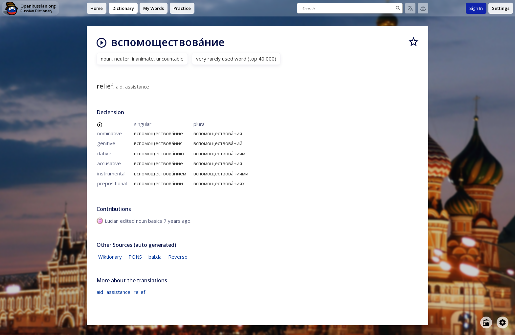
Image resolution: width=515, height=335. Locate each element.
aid (100, 292)
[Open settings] (502, 322)
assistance (118, 292)
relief (139, 292)
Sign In (476, 8)
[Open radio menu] (486, 322)
